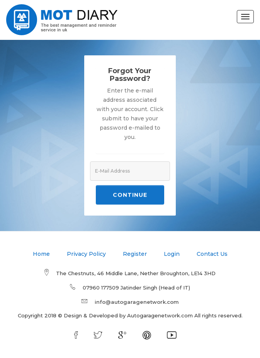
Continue (130, 195)
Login (172, 253)
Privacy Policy (86, 253)
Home (41, 253)
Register (135, 253)
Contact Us (212, 253)
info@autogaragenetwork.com (137, 302)
